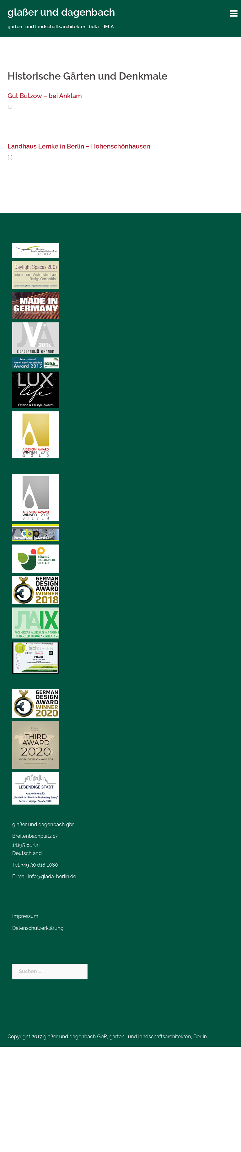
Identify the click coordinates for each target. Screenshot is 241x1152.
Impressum (25, 916)
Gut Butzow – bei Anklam (45, 96)
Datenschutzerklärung (37, 928)
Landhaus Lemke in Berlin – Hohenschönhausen (79, 146)
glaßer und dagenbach (61, 12)
